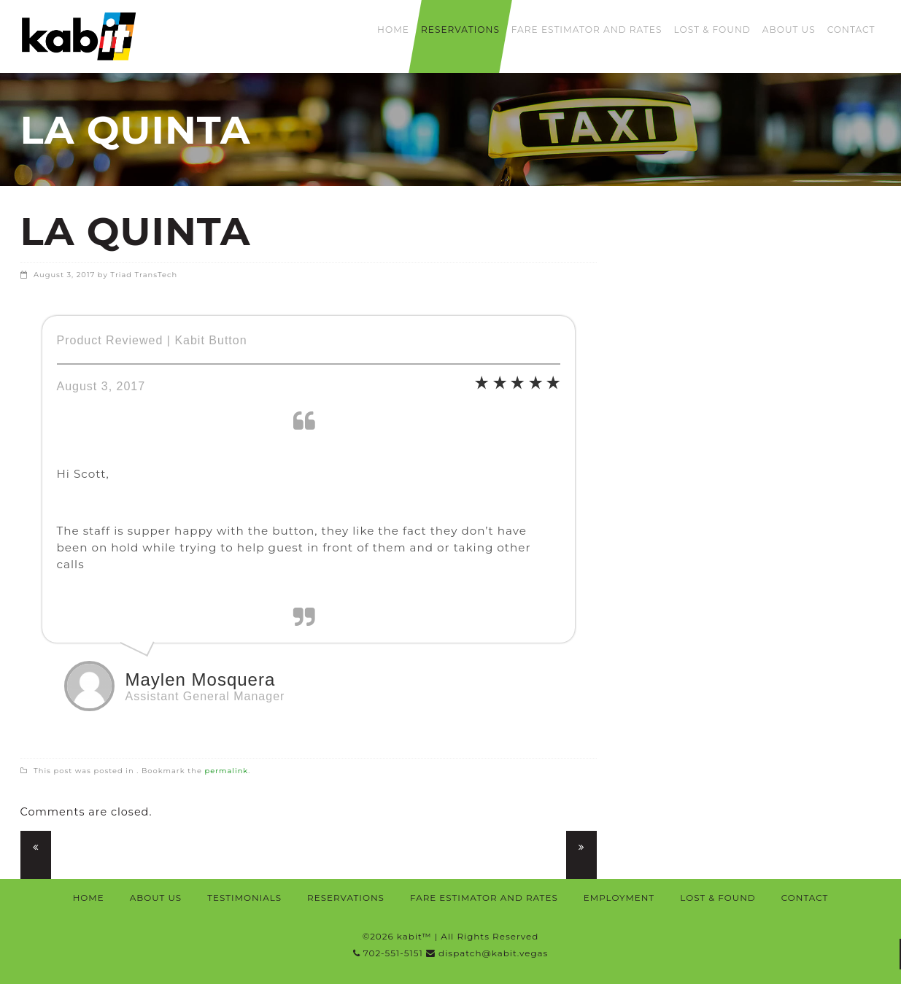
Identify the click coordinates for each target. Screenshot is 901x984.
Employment (619, 897)
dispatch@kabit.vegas (487, 953)
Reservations (460, 29)
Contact (851, 29)
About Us (789, 29)
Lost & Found (711, 29)
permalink (226, 770)
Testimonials (244, 897)
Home (393, 29)
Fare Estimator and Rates (586, 29)
